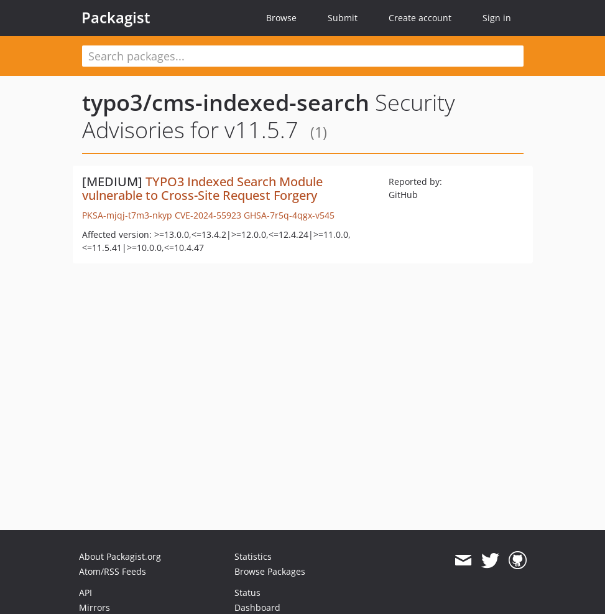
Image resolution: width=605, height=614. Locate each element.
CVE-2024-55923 (208, 215)
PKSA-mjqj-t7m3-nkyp (127, 215)
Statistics (253, 556)
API (85, 592)
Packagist (115, 17)
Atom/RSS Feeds (112, 571)
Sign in (497, 18)
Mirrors (94, 607)
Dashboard (257, 607)
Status (247, 592)
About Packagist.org (120, 556)
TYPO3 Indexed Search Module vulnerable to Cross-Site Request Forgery (202, 188)
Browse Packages (269, 571)
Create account (420, 18)
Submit (343, 18)
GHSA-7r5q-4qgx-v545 (289, 215)
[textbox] (303, 56)
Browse (281, 18)
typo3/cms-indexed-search (225, 102)
